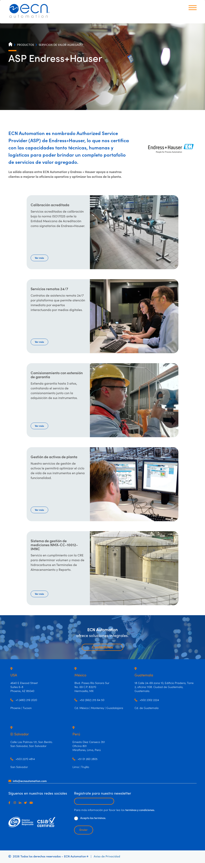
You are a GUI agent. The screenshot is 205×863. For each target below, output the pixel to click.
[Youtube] (32, 802)
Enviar (83, 830)
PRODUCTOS (25, 45)
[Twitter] (26, 802)
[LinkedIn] (21, 802)
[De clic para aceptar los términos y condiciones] (76, 818)
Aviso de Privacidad (107, 856)
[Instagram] (16, 802)
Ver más (39, 257)
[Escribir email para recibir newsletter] (94, 801)
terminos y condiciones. (140, 810)
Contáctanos (102, 647)
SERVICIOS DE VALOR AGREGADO (61, 45)
